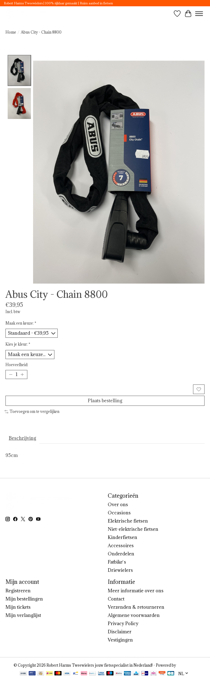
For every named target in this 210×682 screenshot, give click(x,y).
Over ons (118, 505)
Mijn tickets (18, 607)
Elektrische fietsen (128, 521)
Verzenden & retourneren (136, 607)
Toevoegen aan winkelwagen (98, 389)
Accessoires (121, 546)
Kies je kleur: (17, 344)
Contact (116, 599)
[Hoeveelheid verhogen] (22, 374)
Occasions (119, 513)
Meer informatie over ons (136, 591)
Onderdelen (121, 554)
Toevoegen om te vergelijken (32, 411)
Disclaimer (120, 632)
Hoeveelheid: (16, 364)
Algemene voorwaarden (134, 615)
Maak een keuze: (20, 323)
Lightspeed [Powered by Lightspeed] (187, 665)
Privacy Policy (123, 623)
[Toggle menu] (199, 13)
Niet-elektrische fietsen (133, 529)
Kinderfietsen (122, 537)
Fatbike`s (117, 562)
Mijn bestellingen (24, 599)
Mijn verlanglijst (23, 615)
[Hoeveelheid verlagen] (10, 374)
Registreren (18, 591)
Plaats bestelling (105, 401)
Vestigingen (120, 640)
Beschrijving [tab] (22, 438)
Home (10, 32)
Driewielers (120, 570)
